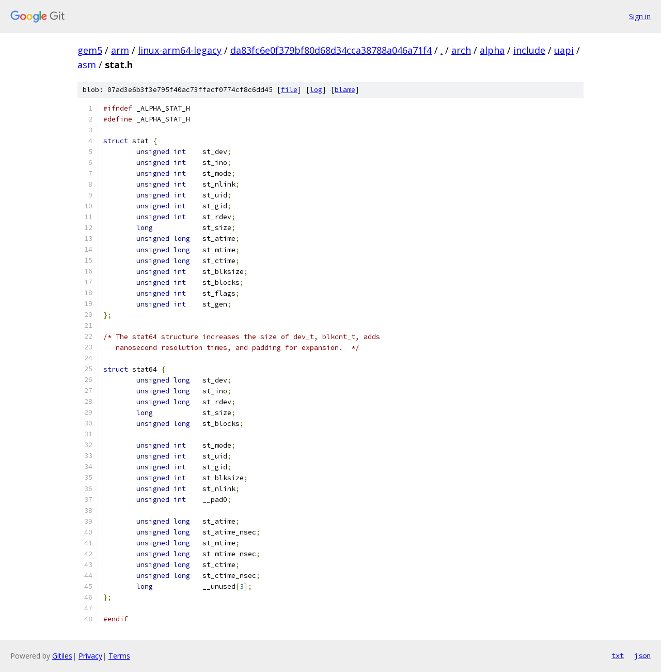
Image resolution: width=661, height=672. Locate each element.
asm (86, 64)
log (316, 89)
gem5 (89, 50)
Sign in (640, 16)
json (642, 655)
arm (120, 50)
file (289, 89)
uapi (564, 50)
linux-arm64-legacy (180, 50)
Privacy (90, 656)
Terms (119, 656)
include (529, 50)
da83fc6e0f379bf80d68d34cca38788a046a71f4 (331, 50)
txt (617, 655)
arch (461, 50)
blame (345, 89)
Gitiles (62, 656)
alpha (492, 50)
